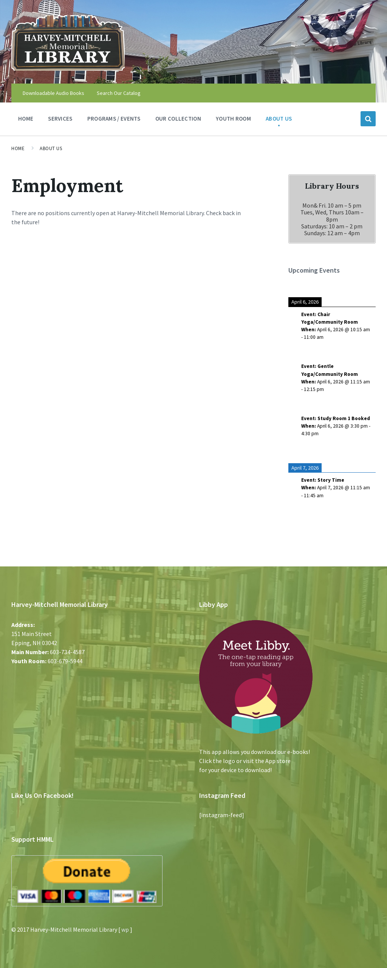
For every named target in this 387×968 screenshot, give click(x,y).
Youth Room (233, 120)
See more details (319, 350)
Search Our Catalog (119, 93)
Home (25, 118)
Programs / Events (114, 120)
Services (60, 120)
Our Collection (178, 120)
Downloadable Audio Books (53, 93)
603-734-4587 (67, 652)
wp (125, 929)
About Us (279, 120)
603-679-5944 (65, 661)
